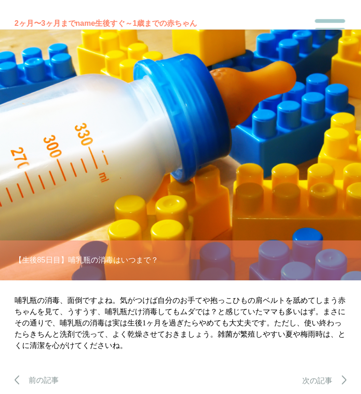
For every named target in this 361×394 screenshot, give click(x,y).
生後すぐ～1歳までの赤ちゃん (146, 23)
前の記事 (37, 380)
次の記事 (324, 381)
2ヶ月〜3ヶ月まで (45, 23)
